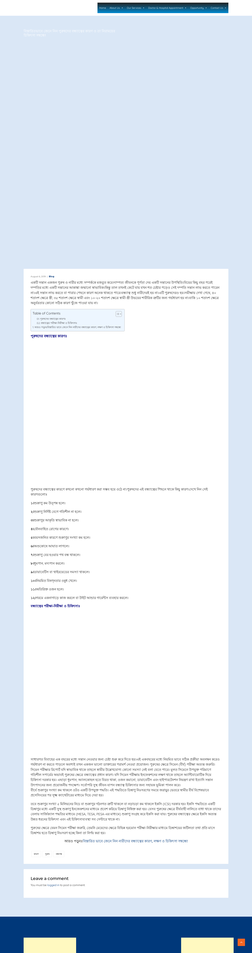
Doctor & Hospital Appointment (171, 8)
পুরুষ (47, 853)
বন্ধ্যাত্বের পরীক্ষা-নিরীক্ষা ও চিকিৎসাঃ (59, 322)
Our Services (141, 8)
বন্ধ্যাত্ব (59, 853)
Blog (51, 276)
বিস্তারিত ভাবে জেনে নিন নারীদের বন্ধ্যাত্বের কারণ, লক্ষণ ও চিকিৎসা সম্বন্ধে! (135, 841)
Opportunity (201, 8)
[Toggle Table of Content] (117, 314)
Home (110, 7)
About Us (123, 8)
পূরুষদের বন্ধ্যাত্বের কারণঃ (53, 318)
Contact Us (219, 8)
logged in (53, 885)
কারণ (36, 853)
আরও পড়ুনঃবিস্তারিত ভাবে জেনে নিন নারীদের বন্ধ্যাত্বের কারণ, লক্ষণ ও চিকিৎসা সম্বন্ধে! (77, 327)
